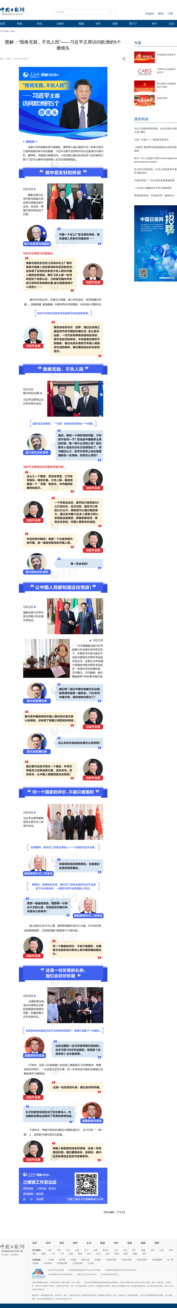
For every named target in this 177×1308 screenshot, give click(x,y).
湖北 (34, 1253)
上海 (116, 1250)
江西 (152, 1250)
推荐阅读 (141, 119)
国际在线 (85, 1260)
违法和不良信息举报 (56, 1270)
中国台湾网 (141, 1260)
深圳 (144, 1253)
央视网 (98, 1260)
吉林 (95, 1250)
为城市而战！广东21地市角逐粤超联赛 (154, 180)
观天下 (133, 23)
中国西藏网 (157, 1260)
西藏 (117, 1253)
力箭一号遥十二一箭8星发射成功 (151, 139)
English (149, 13)
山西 (77, 1250)
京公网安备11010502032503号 (60, 1274)
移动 (160, 13)
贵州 (98, 1253)
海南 (71, 1253)
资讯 (39, 23)
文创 (171, 23)
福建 (143, 1250)
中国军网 (48, 1263)
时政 (19, 23)
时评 (48, 1243)
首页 (2, 23)
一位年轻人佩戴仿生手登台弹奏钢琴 (153, 188)
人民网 (51, 1260)
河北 (68, 1250)
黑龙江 (106, 1250)
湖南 (43, 1253)
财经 (75, 1243)
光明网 (35, 1263)
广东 (53, 1253)
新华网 (62, 1260)
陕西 (126, 1253)
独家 (143, 1243)
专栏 (98, 23)
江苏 (125, 1250)
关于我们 (5, 1255)
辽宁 (86, 1250)
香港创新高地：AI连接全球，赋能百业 (154, 195)
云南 (107, 1253)
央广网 (170, 1260)
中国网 (73, 1260)
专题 (137, 43)
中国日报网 (4, 31)
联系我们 (15, 1255)
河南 (171, 1250)
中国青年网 (111, 1260)
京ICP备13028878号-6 (110, 1274)
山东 (161, 1250)
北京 (50, 1250)
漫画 (115, 23)
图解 (12, 31)
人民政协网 (77, 1263)
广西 (62, 1253)
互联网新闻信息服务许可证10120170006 (84, 1270)
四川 (89, 1253)
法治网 (90, 1263)
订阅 (170, 13)
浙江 (134, 1250)
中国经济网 (126, 1260)
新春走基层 (162, 98)
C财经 (60, 23)
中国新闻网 (62, 1263)
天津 (59, 1250)
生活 (89, 1243)
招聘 (156, 1243)
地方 (154, 23)
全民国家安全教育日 (166, 54)
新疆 (135, 1253)
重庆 (80, 1253)
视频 (81, 23)
